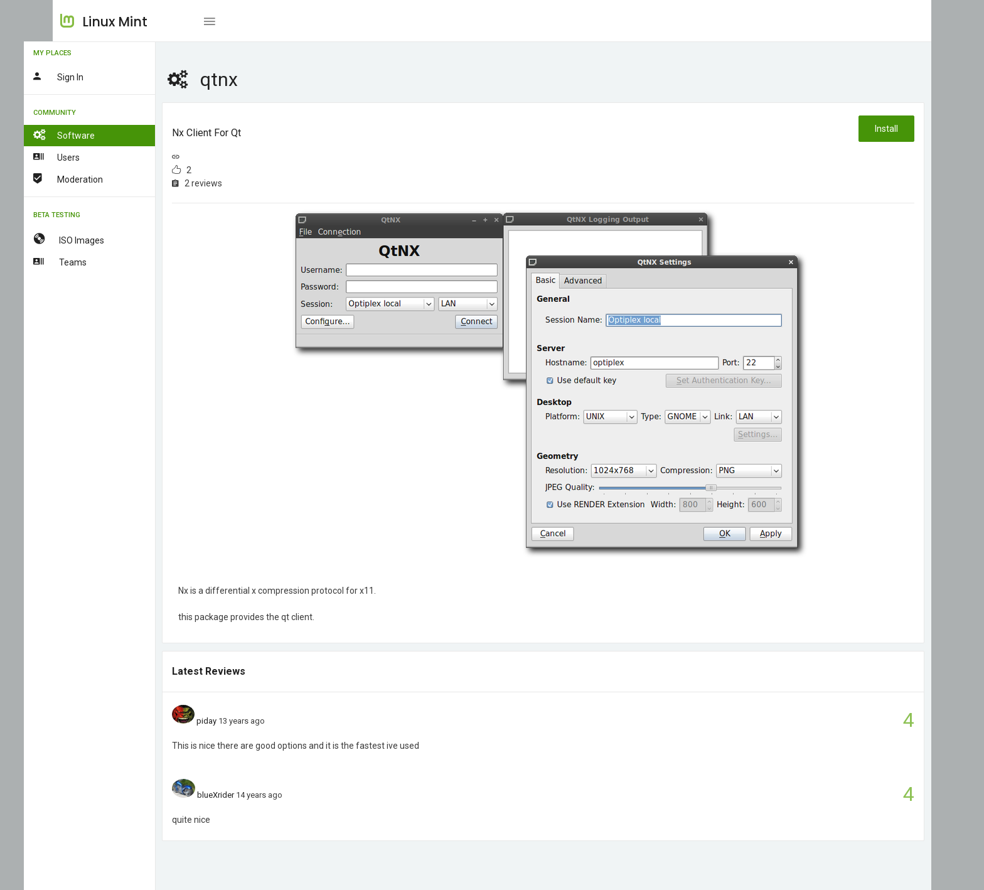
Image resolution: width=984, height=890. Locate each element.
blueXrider (245, 795)
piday (237, 721)
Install (885, 129)
